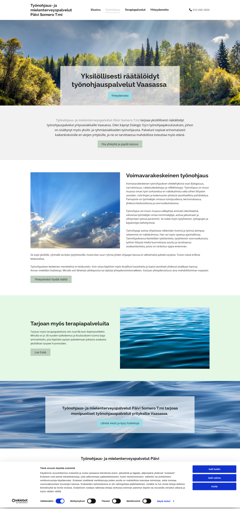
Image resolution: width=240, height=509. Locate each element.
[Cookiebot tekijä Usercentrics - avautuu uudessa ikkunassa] (19, 503)
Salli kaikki (214, 471)
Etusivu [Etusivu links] (96, 9)
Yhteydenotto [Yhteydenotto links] (159, 9)
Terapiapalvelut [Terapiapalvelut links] (135, 9)
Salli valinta (214, 479)
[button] (120, 95)
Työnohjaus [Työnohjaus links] (112, 9)
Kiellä (214, 488)
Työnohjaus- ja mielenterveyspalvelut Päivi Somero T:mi (51, 10)
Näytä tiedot (163, 503)
